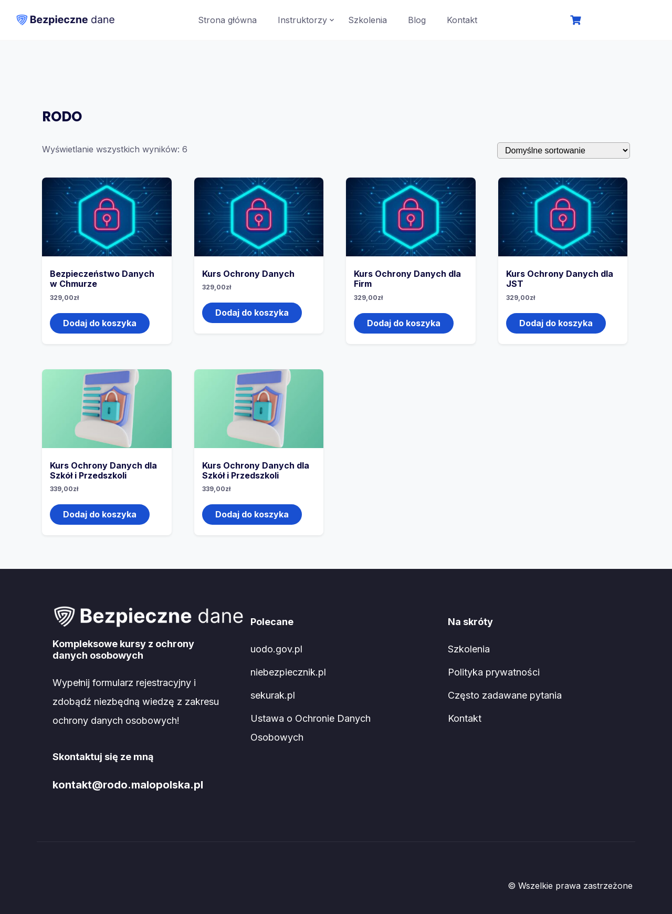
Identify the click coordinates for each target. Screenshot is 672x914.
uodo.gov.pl (276, 649)
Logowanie (620, 21)
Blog (417, 20)
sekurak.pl (272, 695)
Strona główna (227, 20)
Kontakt (462, 20)
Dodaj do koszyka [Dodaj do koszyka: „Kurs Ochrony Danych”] (252, 312)
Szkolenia (367, 20)
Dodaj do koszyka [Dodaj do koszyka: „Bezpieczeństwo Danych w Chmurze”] (99, 323)
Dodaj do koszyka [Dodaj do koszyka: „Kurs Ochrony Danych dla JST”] (556, 323)
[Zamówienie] (563, 150)
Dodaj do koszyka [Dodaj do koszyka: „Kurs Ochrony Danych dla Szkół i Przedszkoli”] (99, 514)
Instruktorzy (302, 20)
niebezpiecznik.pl (288, 672)
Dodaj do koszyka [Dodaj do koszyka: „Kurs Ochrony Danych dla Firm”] (403, 323)
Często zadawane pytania (505, 695)
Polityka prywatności (494, 672)
